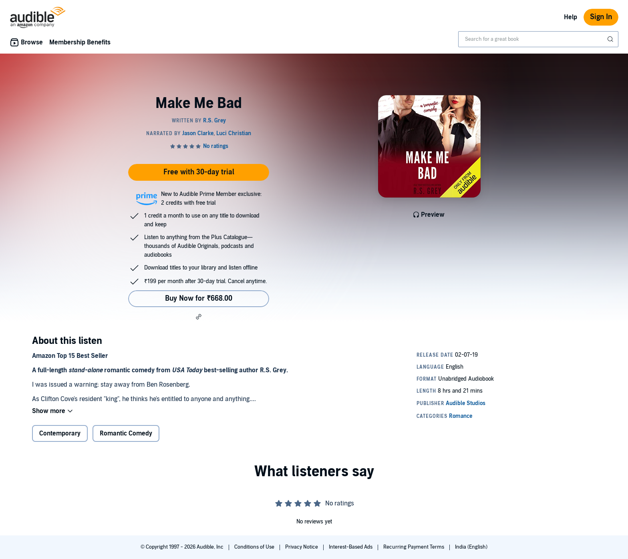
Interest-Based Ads (351, 547)
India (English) (471, 547)
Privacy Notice (302, 547)
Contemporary (60, 433)
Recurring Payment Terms (414, 547)
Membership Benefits (80, 42)
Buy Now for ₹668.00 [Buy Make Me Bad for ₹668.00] (198, 298)
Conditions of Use (255, 547)
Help (570, 17)
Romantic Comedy (126, 433)
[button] (198, 316)
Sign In (601, 17)
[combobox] (538, 39)
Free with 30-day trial (198, 172)
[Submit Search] (611, 39)
